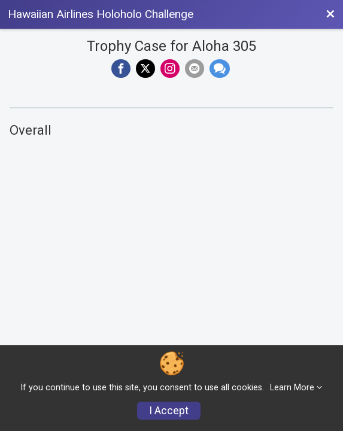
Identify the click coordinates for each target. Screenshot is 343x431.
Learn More (292, 388)
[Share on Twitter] (145, 68)
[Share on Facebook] (120, 68)
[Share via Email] (194, 68)
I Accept (169, 411)
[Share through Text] (220, 68)
